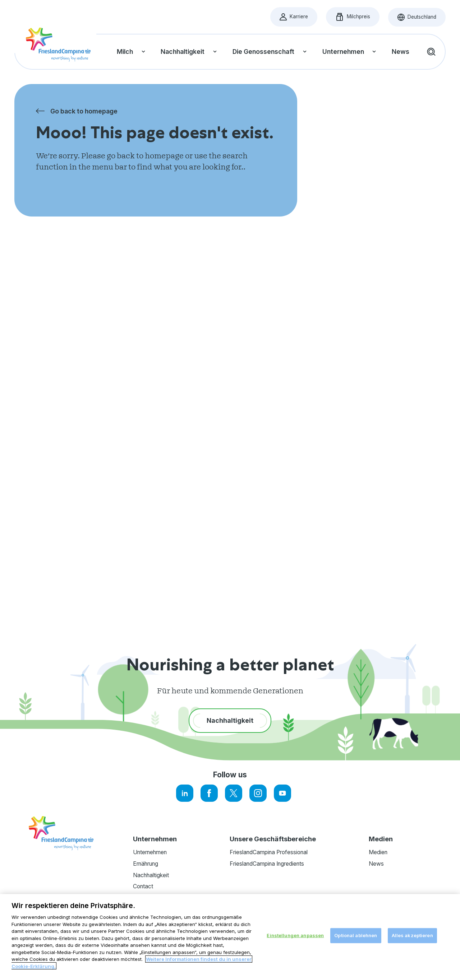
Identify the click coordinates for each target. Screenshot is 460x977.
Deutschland (421, 19)
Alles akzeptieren (412, 942)
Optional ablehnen (355, 942)
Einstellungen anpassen (295, 942)
